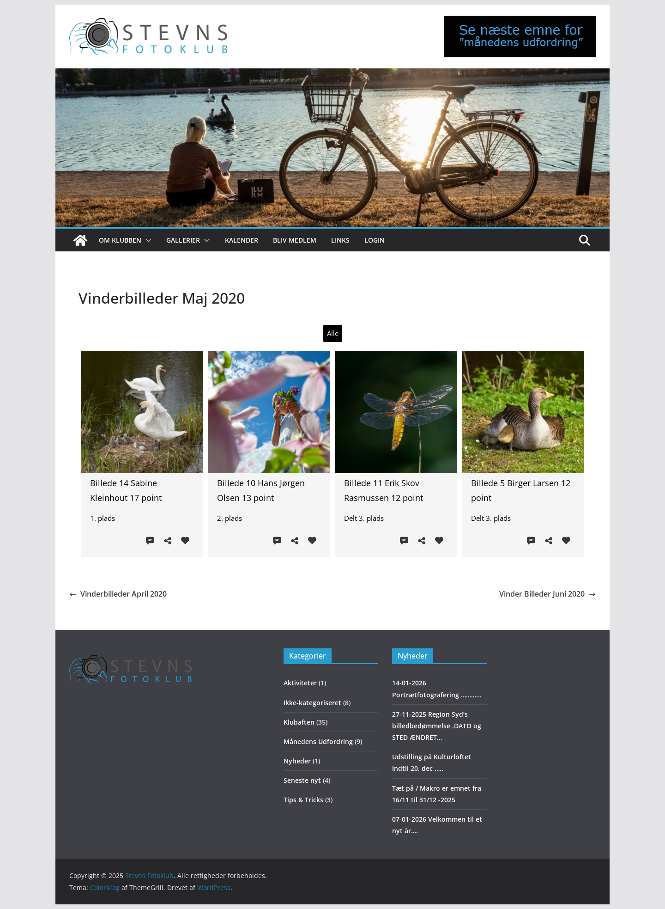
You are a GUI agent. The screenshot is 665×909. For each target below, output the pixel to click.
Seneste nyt (302, 780)
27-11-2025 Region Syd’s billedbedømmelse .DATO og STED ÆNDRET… (436, 726)
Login (374, 240)
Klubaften (299, 722)
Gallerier (183, 240)
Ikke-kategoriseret (312, 702)
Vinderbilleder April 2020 (118, 594)
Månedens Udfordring (318, 741)
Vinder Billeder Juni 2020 (547, 594)
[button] (146, 240)
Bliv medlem (294, 240)
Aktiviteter (300, 682)
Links (340, 240)
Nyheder (297, 760)
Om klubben (120, 240)
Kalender (241, 240)
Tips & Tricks (303, 799)
